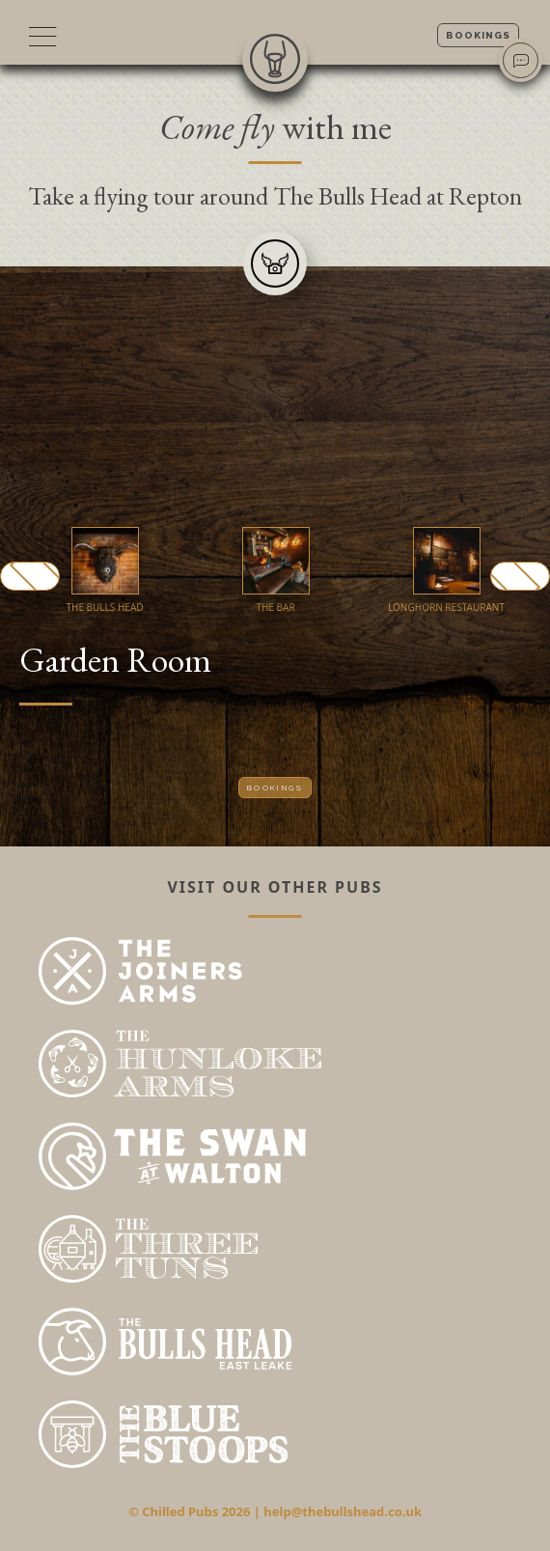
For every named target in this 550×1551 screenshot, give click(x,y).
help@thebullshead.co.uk (342, 1511)
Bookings (478, 35)
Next (520, 576)
